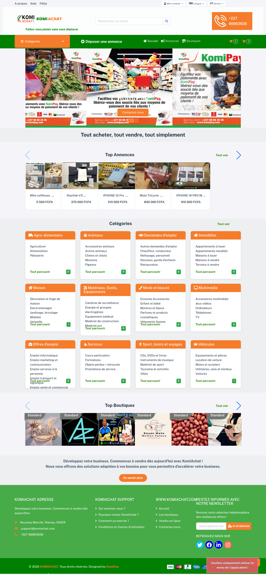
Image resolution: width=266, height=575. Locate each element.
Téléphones (203, 312)
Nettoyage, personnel (155, 255)
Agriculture (38, 246)
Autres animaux (96, 251)
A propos (21, 3)
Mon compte (172, 3)
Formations (93, 360)
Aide (33, 3)
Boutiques (191, 41)
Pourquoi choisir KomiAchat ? (117, 514)
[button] (238, 155)
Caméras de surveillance (102, 303)
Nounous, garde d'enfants (158, 260)
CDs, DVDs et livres (153, 355)
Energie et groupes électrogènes (98, 310)
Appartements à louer (210, 246)
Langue (195, 3)
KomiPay (112, 566)
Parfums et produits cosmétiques (154, 315)
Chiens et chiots (96, 255)
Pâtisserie (37, 255)
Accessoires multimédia (211, 299)
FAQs (43, 3)
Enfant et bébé (150, 303)
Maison (37, 288)
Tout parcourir (40, 271)
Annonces (170, 41)
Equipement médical (99, 316)
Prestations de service (100, 369)
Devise (215, 3)
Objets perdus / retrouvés (102, 364)
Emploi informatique (44, 355)
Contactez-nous (133, 112)
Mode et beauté (154, 288)
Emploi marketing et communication (44, 362)
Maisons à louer (206, 255)
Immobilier (205, 235)
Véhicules (204, 344)
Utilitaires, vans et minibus (213, 369)
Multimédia (205, 288)
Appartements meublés (211, 251)
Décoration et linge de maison (45, 301)
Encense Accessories (155, 299)
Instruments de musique (157, 360)
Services (93, 344)
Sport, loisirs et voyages (160, 344)
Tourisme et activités (154, 369)
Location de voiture (208, 360)
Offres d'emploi (43, 344)
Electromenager (41, 308)
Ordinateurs (203, 308)
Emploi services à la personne (43, 371)
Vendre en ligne (168, 520)
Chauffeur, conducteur (155, 251)
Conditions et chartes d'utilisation (119, 527)
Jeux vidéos (203, 303)
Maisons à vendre (207, 260)
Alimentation (39, 251)
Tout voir (222, 155)
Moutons (91, 260)
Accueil (150, 41)
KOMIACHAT (49, 566)
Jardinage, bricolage (44, 312)
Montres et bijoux (152, 308)
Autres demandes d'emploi (158, 246)
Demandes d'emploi (158, 235)
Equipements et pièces (211, 355)
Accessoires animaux (99, 246)
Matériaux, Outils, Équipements (100, 290)
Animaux (93, 235)
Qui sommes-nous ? (110, 508)
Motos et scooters (207, 364)
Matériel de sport (152, 364)
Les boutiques (167, 514)
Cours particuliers (97, 355)
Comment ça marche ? (112, 520)
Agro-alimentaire (45, 235)
